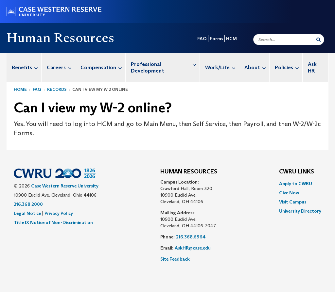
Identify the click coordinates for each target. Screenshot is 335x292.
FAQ (202, 38)
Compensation (102, 67)
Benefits (26, 67)
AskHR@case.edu (193, 248)
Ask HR (312, 67)
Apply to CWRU (295, 184)
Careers (61, 67)
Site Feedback (175, 259)
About (256, 67)
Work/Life (222, 67)
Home (20, 89)
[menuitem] (24, 67)
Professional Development (165, 64)
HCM (231, 38)
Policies (288, 67)
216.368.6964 (191, 237)
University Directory (300, 211)
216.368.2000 (28, 204)
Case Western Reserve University (64, 186)
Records (56, 89)
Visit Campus (292, 202)
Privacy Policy (58, 213)
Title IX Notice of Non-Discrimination (53, 222)
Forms (216, 38)
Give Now (289, 193)
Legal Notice (27, 213)
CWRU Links (296, 172)
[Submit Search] (318, 39)
